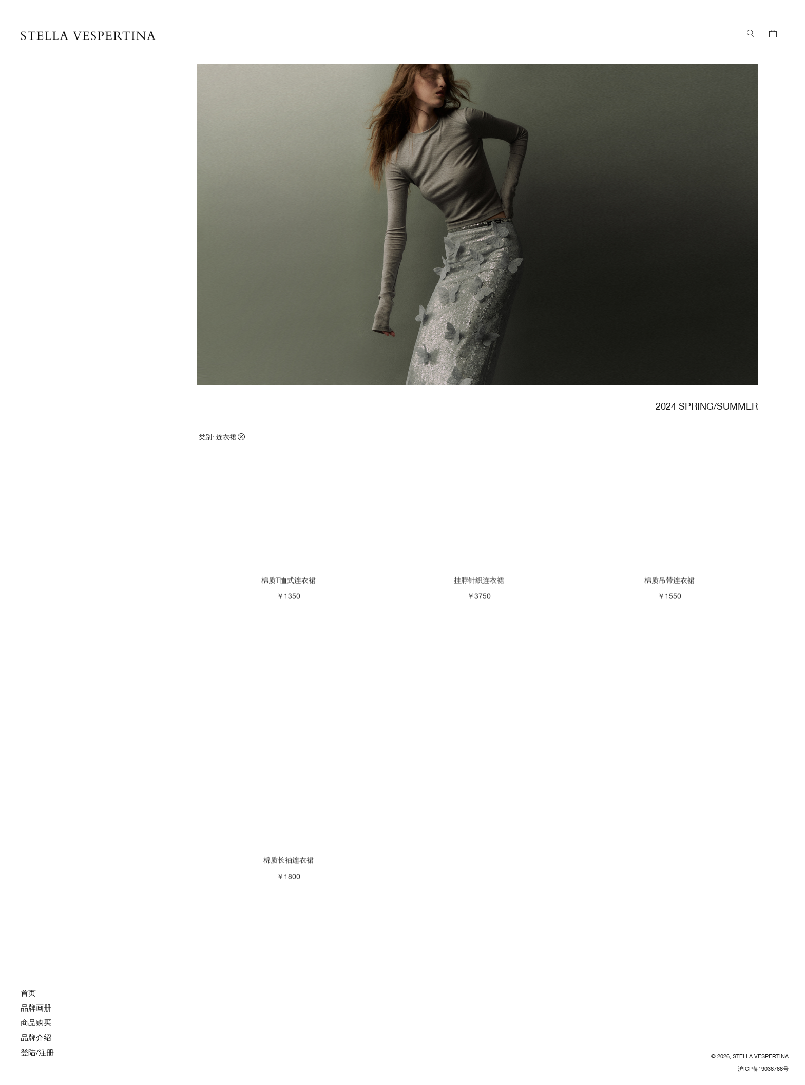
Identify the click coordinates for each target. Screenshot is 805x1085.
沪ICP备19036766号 (763, 1068)
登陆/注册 (37, 1052)
